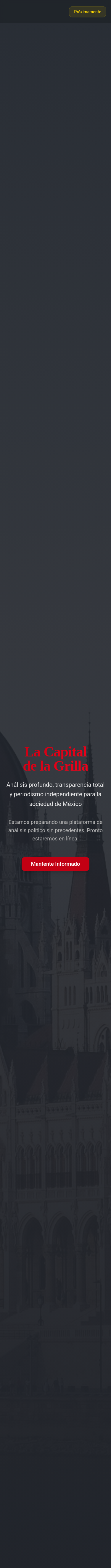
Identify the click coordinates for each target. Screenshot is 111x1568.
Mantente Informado (55, 864)
